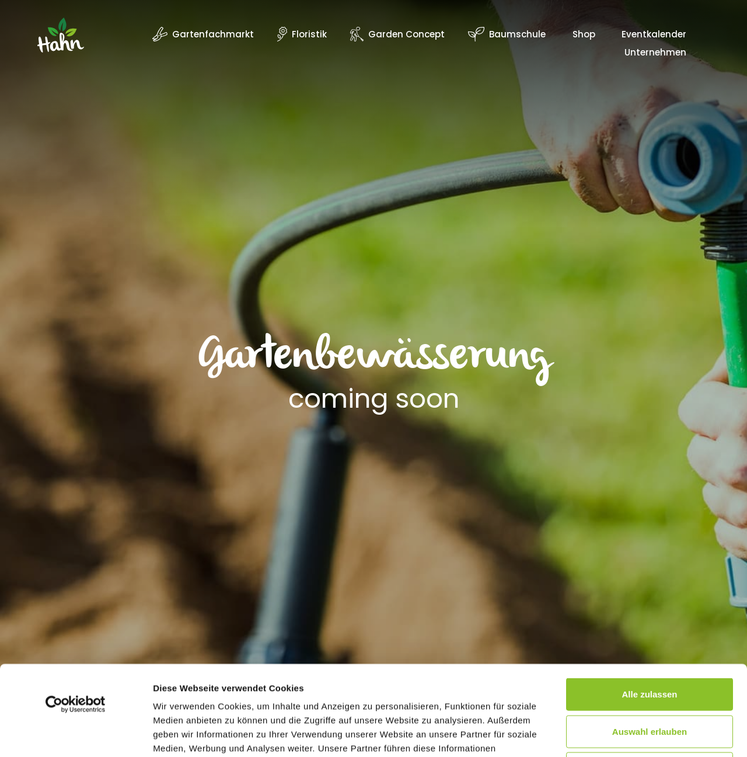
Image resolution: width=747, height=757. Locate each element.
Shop (584, 35)
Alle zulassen (649, 604)
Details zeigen (620, 734)
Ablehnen (649, 678)
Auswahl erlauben (649, 642)
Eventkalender (654, 35)
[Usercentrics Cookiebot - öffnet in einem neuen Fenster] (76, 614)
